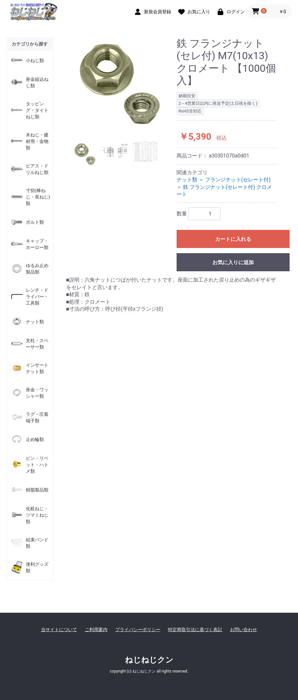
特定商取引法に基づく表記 (195, 629)
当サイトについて (59, 629)
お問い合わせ (243, 629)
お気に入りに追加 (233, 262)
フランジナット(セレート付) (238, 180)
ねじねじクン (149, 659)
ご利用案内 (96, 629)
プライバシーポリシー (137, 629)
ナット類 (187, 180)
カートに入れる (233, 239)
